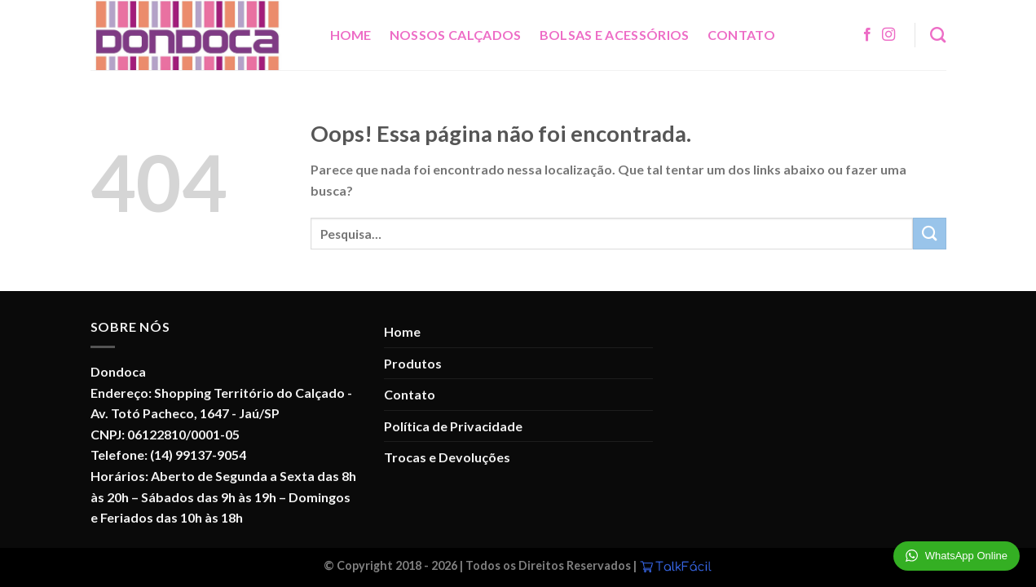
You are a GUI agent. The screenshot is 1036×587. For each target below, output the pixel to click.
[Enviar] (929, 233)
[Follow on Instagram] (888, 35)
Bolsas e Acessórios (615, 34)
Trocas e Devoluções (447, 457)
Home (351, 34)
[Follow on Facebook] (867, 35)
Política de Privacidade (453, 426)
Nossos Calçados (456, 34)
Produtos (413, 363)
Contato (741, 34)
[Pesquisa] (938, 34)
